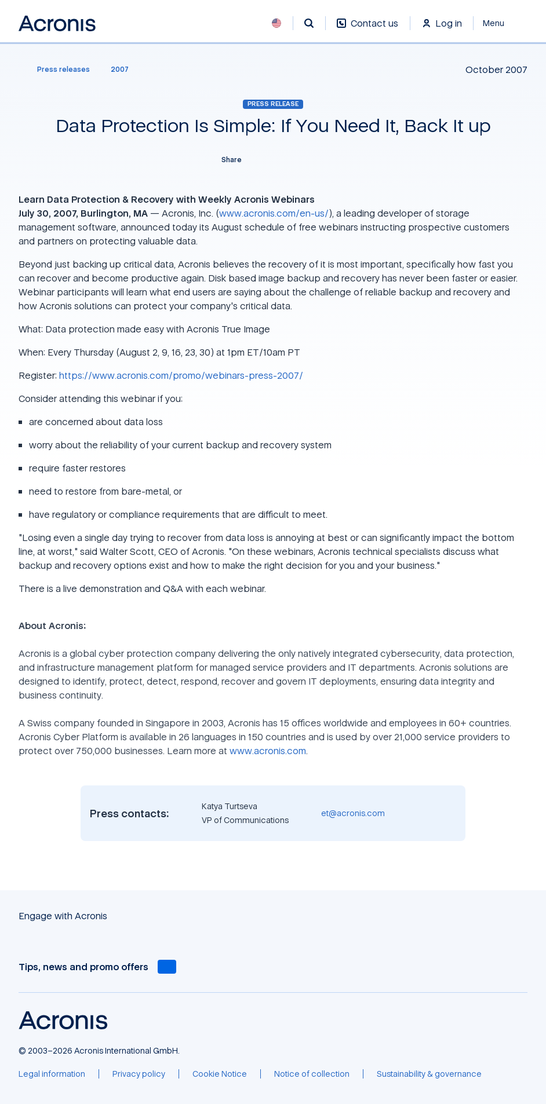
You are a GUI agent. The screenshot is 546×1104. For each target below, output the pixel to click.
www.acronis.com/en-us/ (274, 213)
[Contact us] (367, 29)
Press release (273, 104)
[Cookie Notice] (219, 1074)
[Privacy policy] (138, 1074)
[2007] (119, 69)
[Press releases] (56, 69)
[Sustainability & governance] (429, 1074)
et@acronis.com (353, 812)
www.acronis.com (268, 750)
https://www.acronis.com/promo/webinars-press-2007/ (181, 375)
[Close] (500, 23)
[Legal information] (52, 1074)
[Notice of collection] (312, 1074)
